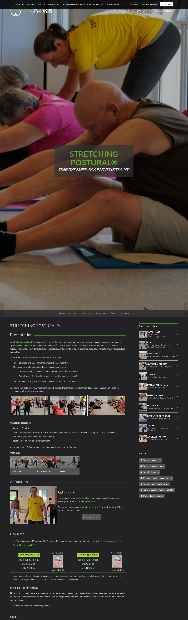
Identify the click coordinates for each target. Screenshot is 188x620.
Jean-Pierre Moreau (52, 342)
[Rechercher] (175, 11)
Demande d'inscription (151, 496)
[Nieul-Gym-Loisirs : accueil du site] (31, 11)
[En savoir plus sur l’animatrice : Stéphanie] (91, 517)
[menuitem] (114, 11)
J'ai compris (166, 4)
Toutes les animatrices (152, 466)
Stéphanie (87, 498)
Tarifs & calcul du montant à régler (157, 490)
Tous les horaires (149, 472)
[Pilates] (2, 310)
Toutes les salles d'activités (154, 484)
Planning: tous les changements (156, 478)
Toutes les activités (150, 460)
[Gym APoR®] (186, 310)
